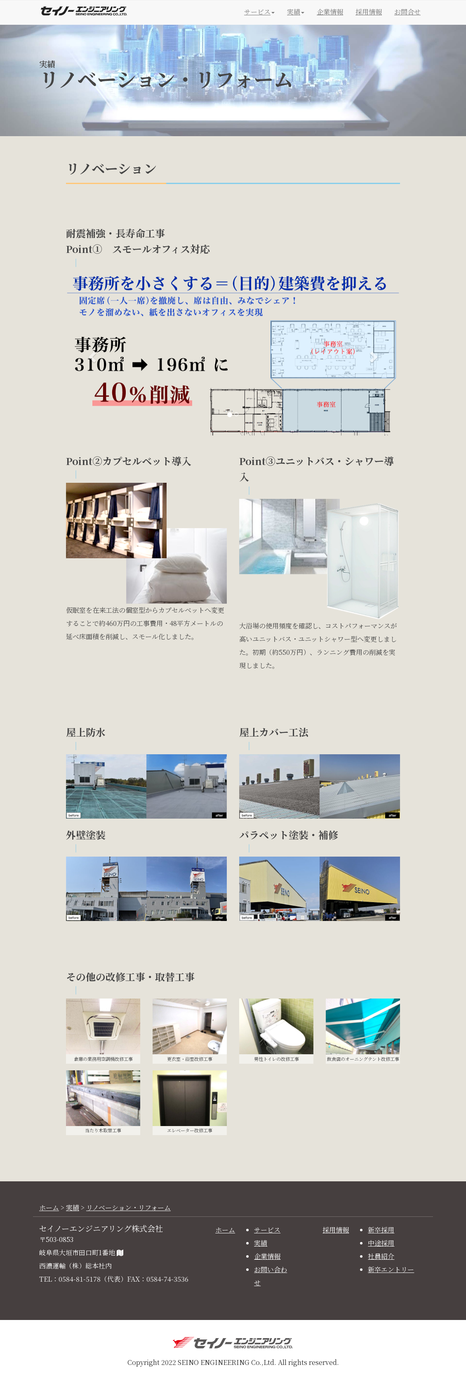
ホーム (49, 1207)
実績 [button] (295, 12)
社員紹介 (381, 1256)
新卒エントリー (391, 1269)
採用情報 (368, 12)
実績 (72, 1207)
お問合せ (407, 12)
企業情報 (330, 12)
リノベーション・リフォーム (128, 1207)
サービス (267, 1230)
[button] (91, 354)
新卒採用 (381, 1230)
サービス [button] (259, 12)
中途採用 (381, 1243)
